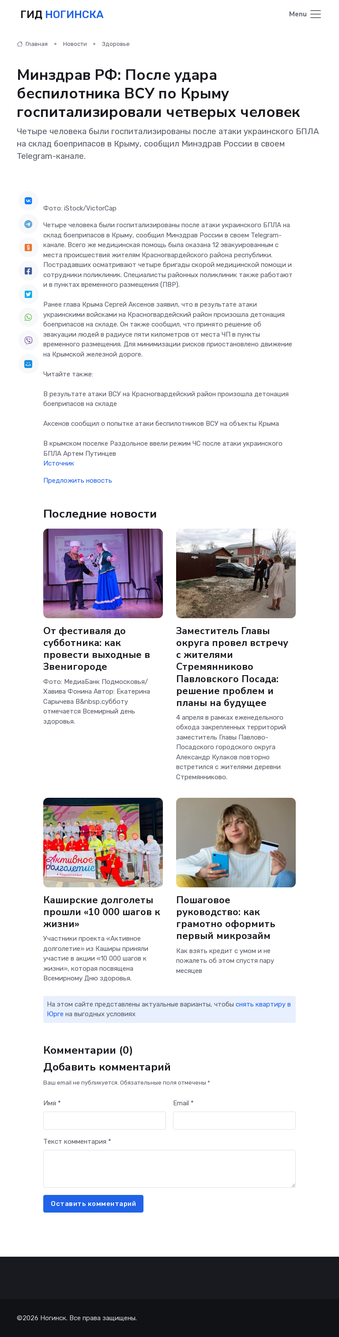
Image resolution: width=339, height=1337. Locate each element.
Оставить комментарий (93, 1204)
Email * (183, 1103)
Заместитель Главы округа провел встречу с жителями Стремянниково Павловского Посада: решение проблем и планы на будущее (232, 667)
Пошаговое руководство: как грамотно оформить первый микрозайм (225, 918)
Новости (75, 44)
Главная (32, 44)
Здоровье (116, 44)
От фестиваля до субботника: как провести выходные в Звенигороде (96, 648)
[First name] (104, 1121)
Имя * (52, 1103)
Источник (58, 463)
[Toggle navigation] (305, 15)
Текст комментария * (77, 1141)
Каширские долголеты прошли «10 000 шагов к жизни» (101, 912)
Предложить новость (77, 480)
